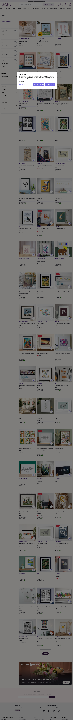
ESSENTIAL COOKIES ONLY (39, 84)
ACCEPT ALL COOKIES (50, 84)
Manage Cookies (23, 84)
